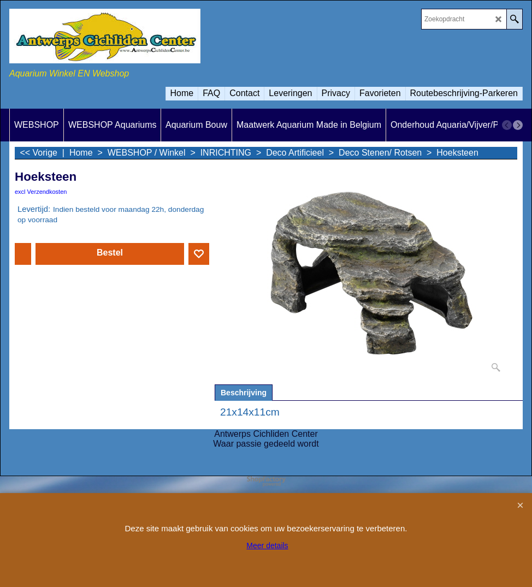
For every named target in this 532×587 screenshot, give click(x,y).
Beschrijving (244, 392)
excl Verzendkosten (41, 191)
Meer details (267, 545)
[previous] (507, 125)
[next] (518, 125)
